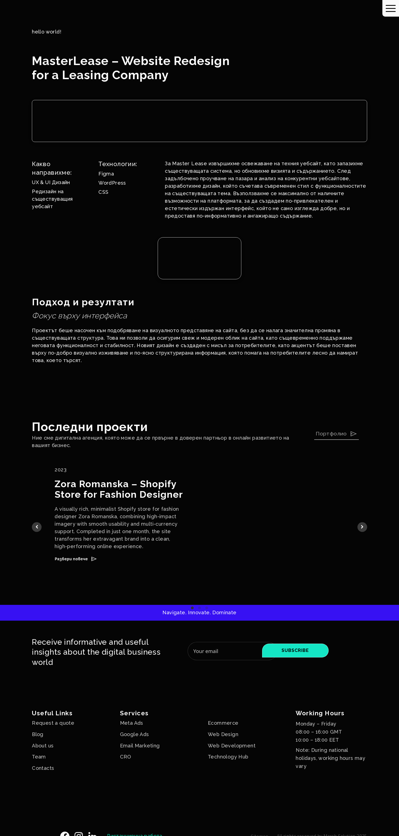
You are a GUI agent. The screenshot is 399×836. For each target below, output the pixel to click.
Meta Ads (131, 723)
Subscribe (295, 650)
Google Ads (134, 734)
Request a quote (53, 723)
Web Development (231, 746)
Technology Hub (228, 757)
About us (42, 746)
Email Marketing (140, 746)
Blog (38, 734)
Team (39, 757)
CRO (125, 757)
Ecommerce (223, 723)
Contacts (43, 768)
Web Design (223, 734)
